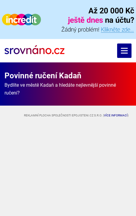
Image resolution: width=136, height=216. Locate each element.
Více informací (116, 115)
